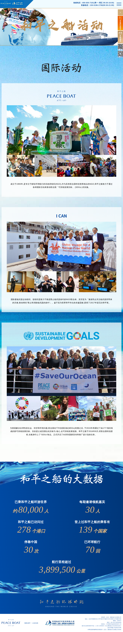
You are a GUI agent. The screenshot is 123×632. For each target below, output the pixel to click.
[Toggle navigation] (119, 4)
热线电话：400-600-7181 (83, 3)
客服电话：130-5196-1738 (92, 5)
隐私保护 (27, 623)
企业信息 (35, 623)
